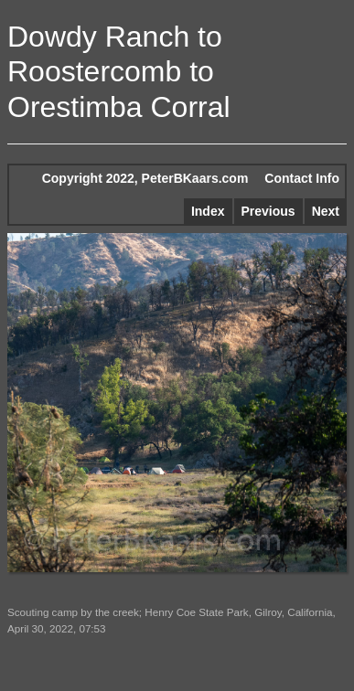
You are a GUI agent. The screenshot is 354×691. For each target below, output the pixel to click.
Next (325, 211)
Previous (268, 211)
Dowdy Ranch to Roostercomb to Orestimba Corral (119, 71)
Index (208, 211)
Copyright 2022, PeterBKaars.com (145, 178)
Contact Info (301, 178)
